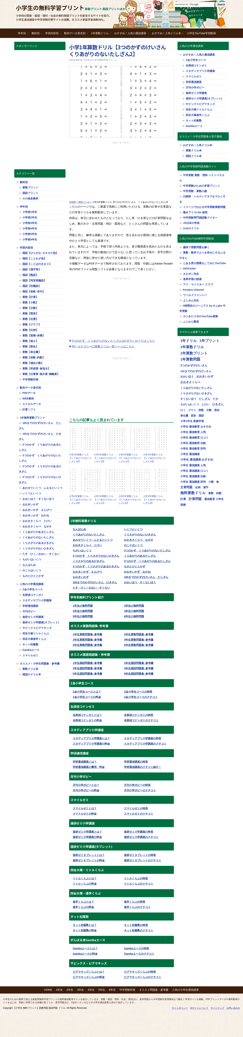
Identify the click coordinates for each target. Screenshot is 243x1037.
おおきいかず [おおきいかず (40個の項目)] (204, 376)
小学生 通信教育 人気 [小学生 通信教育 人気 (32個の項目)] (193, 432)
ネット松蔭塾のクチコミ (138, 930)
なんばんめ (79, 529)
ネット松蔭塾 (30, 644)
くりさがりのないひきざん (140, 534)
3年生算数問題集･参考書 (87, 639)
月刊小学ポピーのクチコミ (140, 790)
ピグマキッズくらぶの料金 (89, 977)
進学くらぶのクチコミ (137, 907)
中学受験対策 (30, 379)
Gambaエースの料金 (85, 953)
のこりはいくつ (133, 545)
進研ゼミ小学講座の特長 (138, 831)
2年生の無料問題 (134, 605)
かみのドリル (191, 228)
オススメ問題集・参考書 (153, 989)
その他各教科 (30, 198)
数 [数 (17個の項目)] (217, 481)
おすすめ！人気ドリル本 (166, 34)
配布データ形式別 (75, 34)
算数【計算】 (30, 296)
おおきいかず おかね (137, 571)
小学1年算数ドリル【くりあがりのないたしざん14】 (80, 458)
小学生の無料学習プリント (50, 7)
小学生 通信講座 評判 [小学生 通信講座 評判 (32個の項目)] (193, 481)
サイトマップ (217, 1008)
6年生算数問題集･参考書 (138, 644)
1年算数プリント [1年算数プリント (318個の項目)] (193, 353)
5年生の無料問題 (83, 616)
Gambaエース (30, 649)
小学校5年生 (29, 233)
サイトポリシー (180, 1008)
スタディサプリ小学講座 (37, 600)
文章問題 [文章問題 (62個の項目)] (186, 487)
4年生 (91, 989)
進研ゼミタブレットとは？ (89, 855)
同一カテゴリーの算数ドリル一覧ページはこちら (103, 346)
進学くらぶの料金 (83, 907)
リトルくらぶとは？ (85, 878)
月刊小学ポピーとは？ (86, 785)
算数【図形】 (30, 313)
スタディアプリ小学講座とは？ (91, 738)
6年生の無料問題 (134, 616)
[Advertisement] (121, 171)
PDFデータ (29, 392)
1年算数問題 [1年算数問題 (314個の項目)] (190, 359)
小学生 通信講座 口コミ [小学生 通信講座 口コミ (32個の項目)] (194, 470)
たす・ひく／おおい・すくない (91, 587)
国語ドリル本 (194, 155)
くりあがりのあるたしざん (140, 555)
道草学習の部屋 (192, 279)
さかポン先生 (191, 273)
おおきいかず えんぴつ (87, 571)
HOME (48, 989)
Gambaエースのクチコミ (139, 953)
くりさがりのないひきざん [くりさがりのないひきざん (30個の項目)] (196, 393)
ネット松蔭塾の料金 (85, 930)
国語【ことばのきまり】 (37, 263)
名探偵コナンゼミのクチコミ (141, 720)
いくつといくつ (133, 529)
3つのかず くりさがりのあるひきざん (96, 566)
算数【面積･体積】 (33, 335)
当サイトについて (199, 1008)
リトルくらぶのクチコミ (138, 883)
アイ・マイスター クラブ (198, 284)
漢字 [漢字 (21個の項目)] (205, 487)
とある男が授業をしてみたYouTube (204, 263)
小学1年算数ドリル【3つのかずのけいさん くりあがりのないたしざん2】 (120, 50)
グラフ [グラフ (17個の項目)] (192, 410)
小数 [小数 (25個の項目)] (211, 481)
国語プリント (30, 192)
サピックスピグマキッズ (37, 627)
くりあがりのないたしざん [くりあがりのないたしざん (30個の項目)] (196, 387)
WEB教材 (28, 398)
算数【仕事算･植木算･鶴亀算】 (41, 374)
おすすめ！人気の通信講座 (130, 34)
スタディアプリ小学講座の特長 (142, 738)
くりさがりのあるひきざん (89, 561)
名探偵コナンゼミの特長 (138, 715)
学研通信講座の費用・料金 (89, 766)
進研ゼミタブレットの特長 (140, 855)
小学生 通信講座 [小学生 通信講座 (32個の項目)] (190, 454)
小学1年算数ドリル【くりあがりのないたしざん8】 (129, 499)
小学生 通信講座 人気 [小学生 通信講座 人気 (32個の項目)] (193, 465)
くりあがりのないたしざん (89, 534)
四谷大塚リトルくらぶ (35, 633)
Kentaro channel (193, 289)
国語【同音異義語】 (34, 280)
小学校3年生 (29, 222)
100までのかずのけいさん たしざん (146, 577)
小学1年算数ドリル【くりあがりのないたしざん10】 (80, 499)
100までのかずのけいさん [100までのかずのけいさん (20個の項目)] (195, 371)
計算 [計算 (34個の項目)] (183, 499)
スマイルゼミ (30, 655)
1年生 (59, 989)
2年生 (69, 989)
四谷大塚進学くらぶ (34, 638)
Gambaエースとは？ (85, 948)
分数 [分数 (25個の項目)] (209, 410)
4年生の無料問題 (134, 611)
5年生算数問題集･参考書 (87, 644)
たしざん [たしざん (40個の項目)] (204, 398)
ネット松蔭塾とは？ (85, 925)
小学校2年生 (29, 217)
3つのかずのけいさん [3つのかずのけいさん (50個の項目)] (193, 365)
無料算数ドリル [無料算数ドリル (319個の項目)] (193, 493)
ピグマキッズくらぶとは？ (89, 971)
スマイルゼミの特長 (136, 808)
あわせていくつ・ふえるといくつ (93, 539)
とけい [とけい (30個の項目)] (206, 404)
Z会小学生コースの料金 (87, 696)
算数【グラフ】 (31, 324)
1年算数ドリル (100, 34)
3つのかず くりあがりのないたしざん (147, 550)
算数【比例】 (30, 329)
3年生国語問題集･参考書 (87, 668)
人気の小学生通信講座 (185, 989)
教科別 (36, 34)
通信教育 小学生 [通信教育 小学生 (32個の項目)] (214, 499)
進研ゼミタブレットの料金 (89, 860)
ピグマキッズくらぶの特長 (140, 971)
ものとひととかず (134, 566)
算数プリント (30, 187)
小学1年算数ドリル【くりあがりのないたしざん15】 (105, 458)
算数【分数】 (30, 307)
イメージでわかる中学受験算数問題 (204, 207)
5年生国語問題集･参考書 (87, 673)
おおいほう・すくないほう (140, 582)
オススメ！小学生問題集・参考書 (40, 663)
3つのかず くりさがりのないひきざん (96, 555)
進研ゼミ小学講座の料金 (87, 837)
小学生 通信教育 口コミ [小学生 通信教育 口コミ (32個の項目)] (194, 437)
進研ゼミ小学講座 (33, 616)
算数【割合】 (30, 346)
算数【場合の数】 (33, 363)
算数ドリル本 (30, 668)
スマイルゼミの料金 (85, 813)
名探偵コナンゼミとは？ (87, 715)
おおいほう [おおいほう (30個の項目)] (187, 376)
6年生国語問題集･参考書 (138, 673)
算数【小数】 (30, 302)
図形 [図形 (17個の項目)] (193, 415)
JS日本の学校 (191, 222)
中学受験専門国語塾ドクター (200, 217)
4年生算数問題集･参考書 (138, 639)
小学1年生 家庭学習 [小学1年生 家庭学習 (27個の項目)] (192, 421)
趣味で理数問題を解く (196, 247)
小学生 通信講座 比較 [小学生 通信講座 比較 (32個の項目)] (193, 476)
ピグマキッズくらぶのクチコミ (142, 977)
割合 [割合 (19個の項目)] (217, 410)
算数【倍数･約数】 (33, 357)
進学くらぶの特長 (134, 901)
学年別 (22, 34)
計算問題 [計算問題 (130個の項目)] (195, 499)
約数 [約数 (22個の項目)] (219, 493)
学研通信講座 (30, 605)
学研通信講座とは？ (85, 761)
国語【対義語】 (31, 285)
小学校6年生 (29, 239)
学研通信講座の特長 (136, 761)
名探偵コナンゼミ (33, 594)
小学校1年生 (29, 211)
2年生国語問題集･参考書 (138, 663)
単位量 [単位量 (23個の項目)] (184, 415)
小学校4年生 (29, 228)
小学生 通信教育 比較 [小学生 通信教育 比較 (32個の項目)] (193, 443)
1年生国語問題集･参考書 (87, 663)
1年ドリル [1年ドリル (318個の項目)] (188, 341)
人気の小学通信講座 (32, 584)
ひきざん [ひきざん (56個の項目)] (218, 404)
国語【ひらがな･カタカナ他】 (40, 252)
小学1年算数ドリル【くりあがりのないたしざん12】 (129, 458)
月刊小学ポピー (195, 87)
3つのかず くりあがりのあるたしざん (147, 561)
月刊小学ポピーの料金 (86, 790)
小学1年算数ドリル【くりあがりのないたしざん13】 (154, 458)
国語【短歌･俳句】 (33, 291)
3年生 (80, 989)
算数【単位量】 (31, 352)
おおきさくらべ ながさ (138, 539)
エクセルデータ (31, 404)
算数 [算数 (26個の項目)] (211, 493)
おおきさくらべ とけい (87, 545)
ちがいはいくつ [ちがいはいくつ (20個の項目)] (189, 404)
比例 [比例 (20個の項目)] (197, 487)
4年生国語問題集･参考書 (138, 668)
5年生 (101, 989)
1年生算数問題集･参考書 (87, 634)
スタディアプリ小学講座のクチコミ (145, 743)
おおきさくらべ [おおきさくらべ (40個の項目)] (190, 382)
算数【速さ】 (30, 341)
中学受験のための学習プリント (201, 185)
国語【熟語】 (30, 274)
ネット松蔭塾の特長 (136, 925)
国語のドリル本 (31, 674)
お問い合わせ (233, 1008)
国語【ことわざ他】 (34, 258)
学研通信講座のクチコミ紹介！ (142, 766)
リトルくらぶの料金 (85, 883)
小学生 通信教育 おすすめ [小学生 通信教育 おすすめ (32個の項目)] (195, 426)
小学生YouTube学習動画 (201, 33)
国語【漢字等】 (31, 269)
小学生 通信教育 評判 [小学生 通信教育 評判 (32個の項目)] (193, 448)
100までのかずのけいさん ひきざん (95, 582)
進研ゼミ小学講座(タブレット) (40, 622)
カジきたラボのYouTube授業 (200, 316)
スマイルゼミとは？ (85, 808)
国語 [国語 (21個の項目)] (201, 415)
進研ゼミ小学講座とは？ (87, 831)
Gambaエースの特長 (136, 948)
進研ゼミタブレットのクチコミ (142, 860)
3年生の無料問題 (83, 611)
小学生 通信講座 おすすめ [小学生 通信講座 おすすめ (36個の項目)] (196, 459)
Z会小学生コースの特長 (138, 691)
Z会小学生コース (32, 589)
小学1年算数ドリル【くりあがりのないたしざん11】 (105, 499)
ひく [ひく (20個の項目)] (183, 410)
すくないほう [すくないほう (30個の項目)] (188, 398)
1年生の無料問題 (83, 605)
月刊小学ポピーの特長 (137, 785)
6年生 (112, 989)
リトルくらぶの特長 (136, 878)
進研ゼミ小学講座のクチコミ (141, 837)
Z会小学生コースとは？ (87, 691)
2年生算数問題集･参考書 (138, 634)
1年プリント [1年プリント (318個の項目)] (209, 341)
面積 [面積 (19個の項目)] (183, 504)
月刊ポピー (29, 611)
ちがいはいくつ (82, 550)
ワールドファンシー (195, 295)
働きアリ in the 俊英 (195, 212)
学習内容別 (52, 34)
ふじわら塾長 (191, 321)
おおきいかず (81, 577)
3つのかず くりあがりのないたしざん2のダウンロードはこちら (113, 340)
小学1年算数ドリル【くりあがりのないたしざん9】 (154, 499)
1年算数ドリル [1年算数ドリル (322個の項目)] (192, 347)
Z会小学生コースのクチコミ (141, 696)
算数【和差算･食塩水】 (36, 368)
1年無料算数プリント (32, 417)
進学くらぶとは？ (83, 901)
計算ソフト (29, 409)
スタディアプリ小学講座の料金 (91, 743)
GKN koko (189, 268)
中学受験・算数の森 (195, 191)
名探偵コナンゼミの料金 (87, 720)
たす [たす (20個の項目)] (215, 399)
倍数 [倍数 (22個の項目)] (201, 410)
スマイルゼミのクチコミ (138, 813)
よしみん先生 (191, 300)
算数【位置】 (30, 318)
